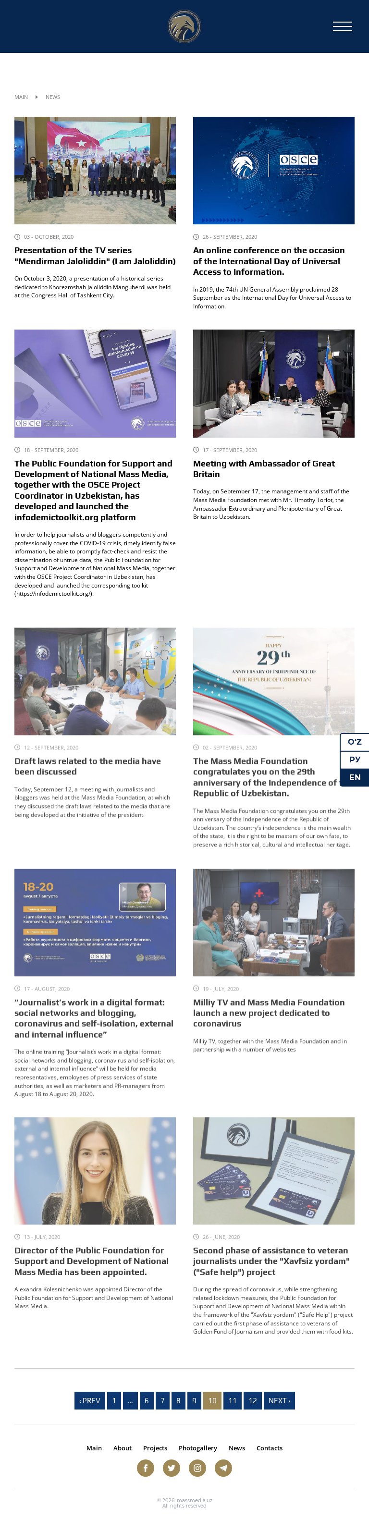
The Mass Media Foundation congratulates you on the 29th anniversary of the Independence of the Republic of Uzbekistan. (272, 790)
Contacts (270, 1448)
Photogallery (198, 1448)
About (122, 1448)
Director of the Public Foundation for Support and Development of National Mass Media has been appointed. (91, 1273)
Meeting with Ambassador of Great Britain (264, 469)
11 (232, 1401)
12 (252, 1401)
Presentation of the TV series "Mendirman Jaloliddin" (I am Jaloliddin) (95, 255)
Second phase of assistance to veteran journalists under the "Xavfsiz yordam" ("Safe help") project (271, 1273)
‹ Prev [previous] (89, 1401)
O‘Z (355, 742)
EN (355, 777)
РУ (355, 759)
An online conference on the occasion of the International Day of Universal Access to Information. (269, 261)
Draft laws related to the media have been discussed (87, 779)
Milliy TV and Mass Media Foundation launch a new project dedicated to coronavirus (269, 1026)
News (237, 1448)
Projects (155, 1448)
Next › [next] (279, 1401)
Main (21, 96)
